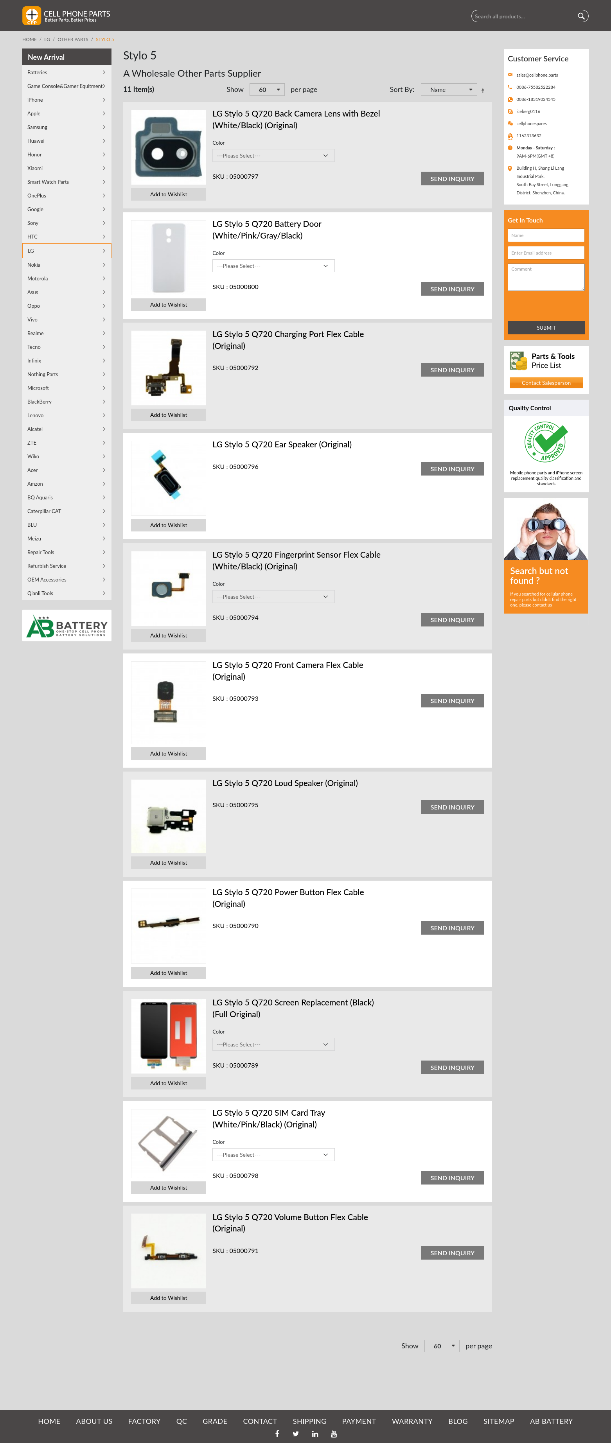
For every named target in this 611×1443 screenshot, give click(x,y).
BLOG (458, 1421)
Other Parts (73, 39)
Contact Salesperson (546, 382)
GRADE (215, 1421)
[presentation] (542, 304)
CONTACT (260, 1421)
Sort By (401, 89)
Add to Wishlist (168, 194)
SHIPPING (310, 1421)
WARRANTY (412, 1421)
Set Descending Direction (484, 90)
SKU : (220, 176)
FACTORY (144, 1421)
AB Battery (551, 1421)
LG (47, 39)
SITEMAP (498, 1421)
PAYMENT (359, 1421)
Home (29, 39)
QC (181, 1421)
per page (304, 89)
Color (218, 143)
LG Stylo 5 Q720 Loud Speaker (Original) (285, 783)
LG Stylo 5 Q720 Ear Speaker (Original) (282, 444)
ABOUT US (94, 1421)
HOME (49, 1421)
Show (235, 89)
